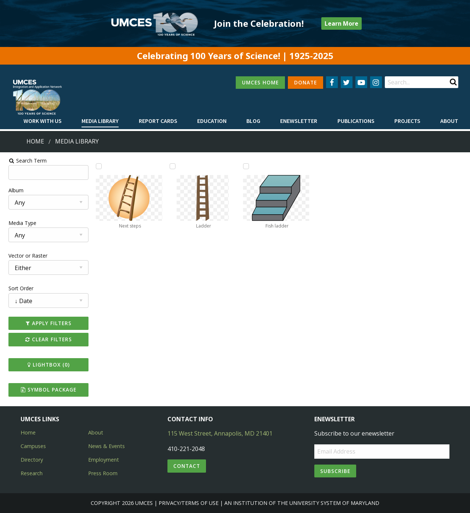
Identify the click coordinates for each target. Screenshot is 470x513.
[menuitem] (43, 121)
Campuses (33, 446)
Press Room (103, 473)
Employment (103, 459)
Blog (253, 120)
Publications (356, 120)
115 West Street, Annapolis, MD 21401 (219, 433)
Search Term (24, 160)
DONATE (305, 82)
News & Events (106, 446)
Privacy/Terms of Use (188, 502)
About (449, 120)
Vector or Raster (24, 255)
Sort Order (17, 288)
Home (35, 141)
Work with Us (43, 120)
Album (12, 190)
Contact (186, 465)
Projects (407, 120)
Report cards (158, 120)
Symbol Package (45, 389)
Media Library (100, 120)
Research (32, 473)
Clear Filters (45, 339)
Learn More (341, 23)
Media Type (19, 222)
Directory (32, 459)
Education (212, 120)
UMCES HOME (260, 82)
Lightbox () (45, 364)
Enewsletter (298, 120)
